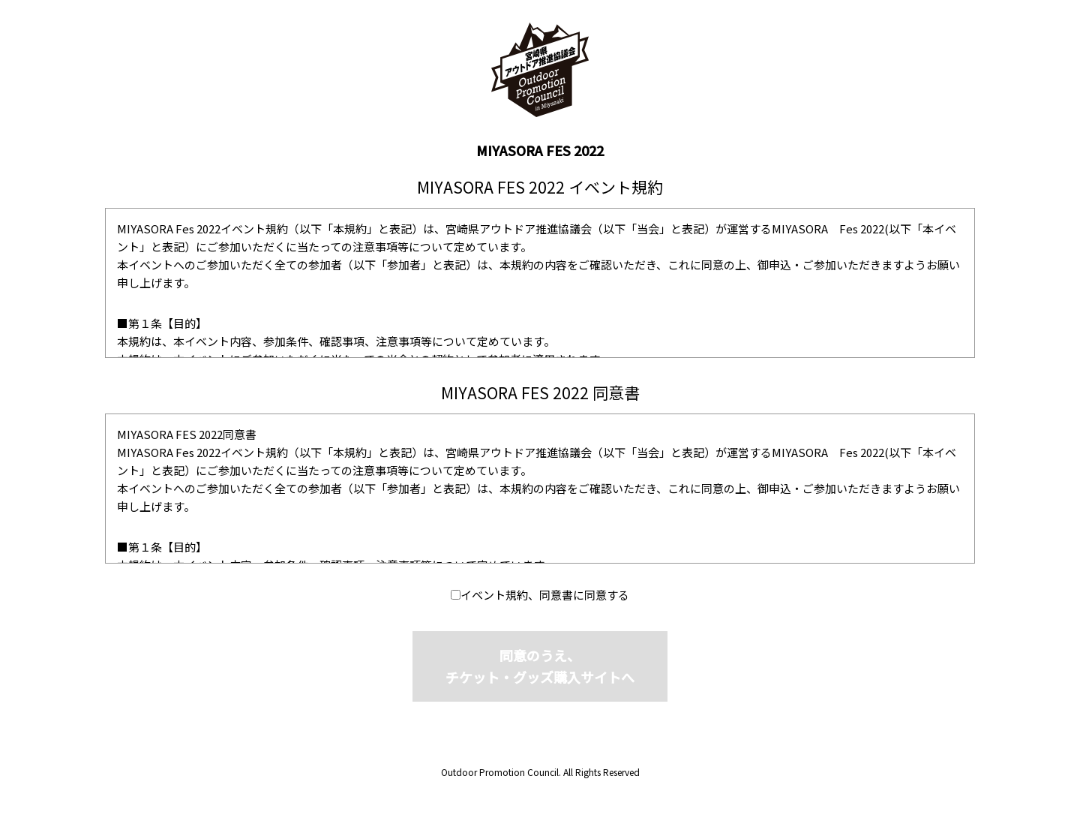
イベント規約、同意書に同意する (544, 595)
